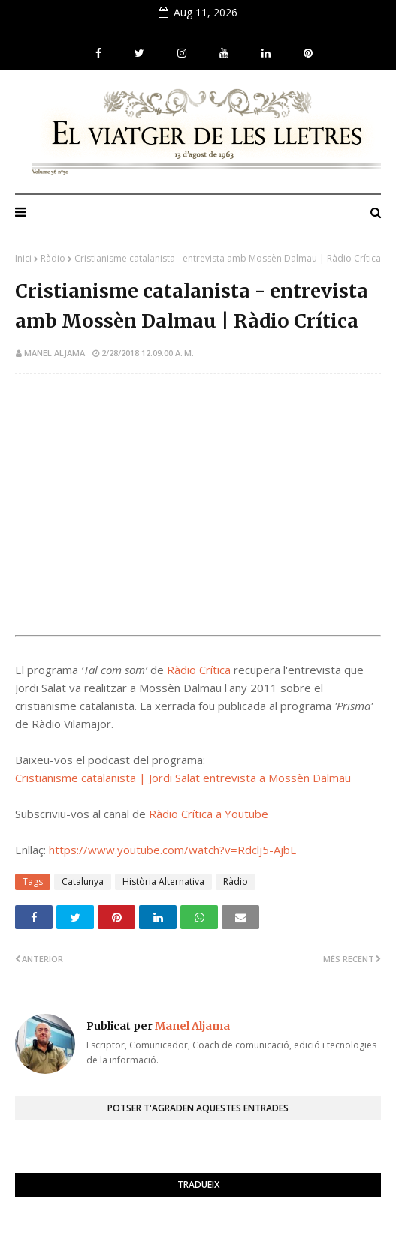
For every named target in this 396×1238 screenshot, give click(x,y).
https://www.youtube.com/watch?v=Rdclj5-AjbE (173, 849)
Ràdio (53, 258)
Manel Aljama (54, 352)
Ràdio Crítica (199, 669)
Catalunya (83, 881)
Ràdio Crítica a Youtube (208, 813)
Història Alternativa (163, 881)
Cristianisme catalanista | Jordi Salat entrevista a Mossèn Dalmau (183, 777)
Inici (23, 258)
